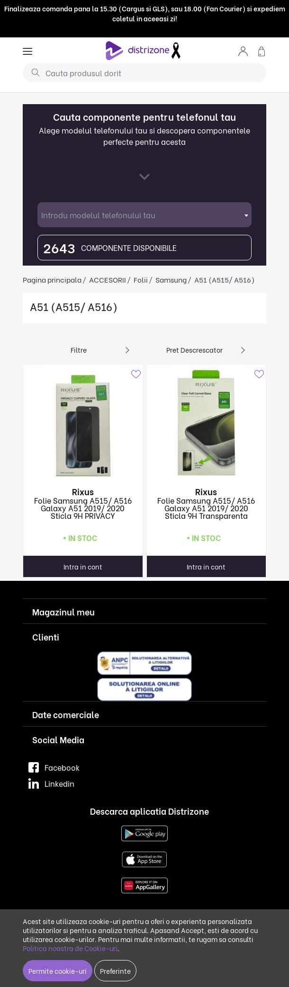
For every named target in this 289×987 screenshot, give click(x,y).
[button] (243, 50)
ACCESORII (107, 279)
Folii (141, 279)
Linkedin (51, 783)
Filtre (79, 350)
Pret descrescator (194, 350)
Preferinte (115, 971)
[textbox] (144, 214)
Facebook (54, 767)
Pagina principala (52, 279)
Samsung (171, 279)
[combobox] (144, 214)
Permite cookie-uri (57, 971)
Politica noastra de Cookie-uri (70, 948)
